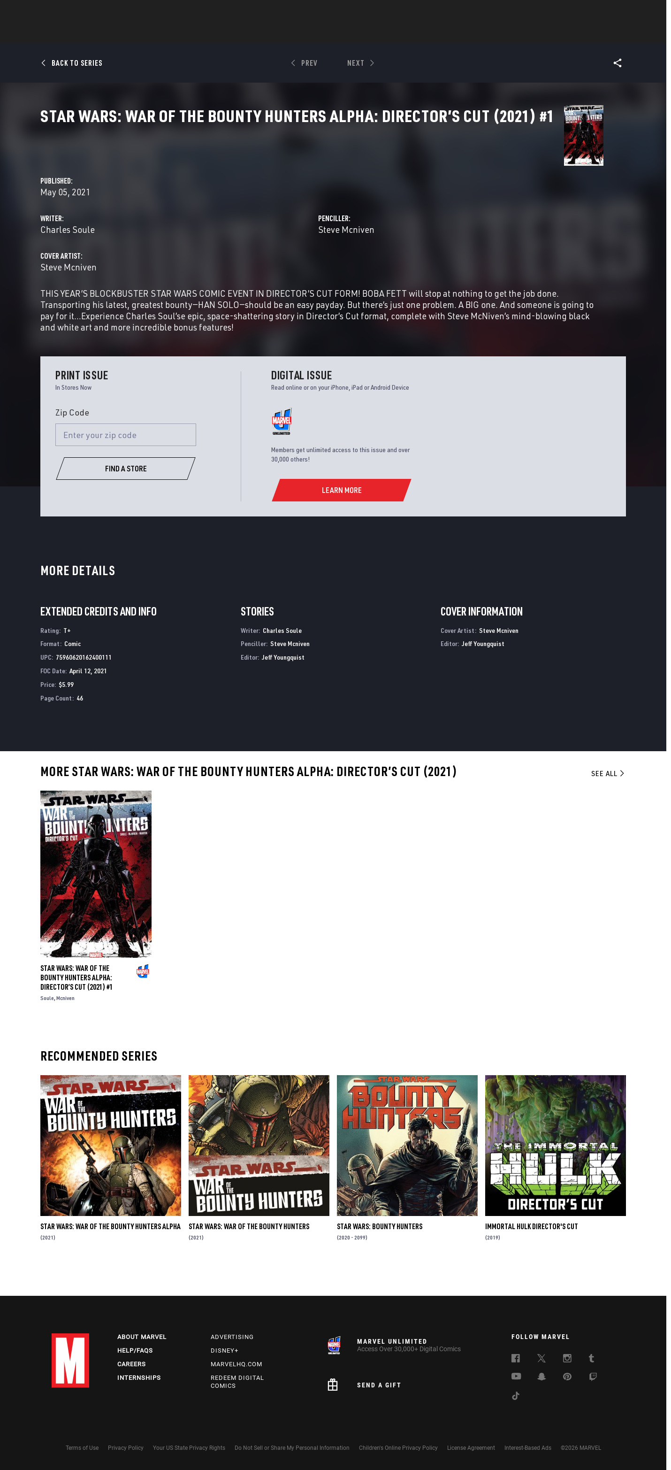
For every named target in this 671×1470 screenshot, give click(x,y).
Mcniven (65, 1022)
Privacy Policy (126, 1448)
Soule (47, 1022)
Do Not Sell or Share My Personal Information (292, 1448)
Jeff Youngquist (283, 682)
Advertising (232, 1337)
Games (401, 33)
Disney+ (224, 1351)
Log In (86, 12)
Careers (131, 1364)
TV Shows (361, 33)
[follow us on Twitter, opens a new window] (541, 1360)
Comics (228, 33)
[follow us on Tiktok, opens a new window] (515, 1397)
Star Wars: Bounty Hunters (379, 1251)
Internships (139, 1377)
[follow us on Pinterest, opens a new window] (567, 1378)
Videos (438, 33)
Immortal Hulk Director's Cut (531, 1251)
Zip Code (72, 437)
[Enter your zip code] (126, 460)
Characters (274, 33)
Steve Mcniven (434, 221)
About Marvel (142, 1337)
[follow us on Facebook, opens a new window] (515, 1360)
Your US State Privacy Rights (189, 1448)
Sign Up (117, 12)
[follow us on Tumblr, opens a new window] (591, 1360)
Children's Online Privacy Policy (398, 1448)
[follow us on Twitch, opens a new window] (593, 1379)
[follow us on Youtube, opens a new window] (516, 1377)
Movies (320, 33)
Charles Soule (243, 221)
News (193, 33)
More (472, 33)
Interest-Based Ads (527, 1448)
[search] (603, 12)
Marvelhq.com (236, 1364)
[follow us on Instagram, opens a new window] (567, 1360)
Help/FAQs (135, 1351)
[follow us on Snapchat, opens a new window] (541, 1378)
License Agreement (471, 1448)
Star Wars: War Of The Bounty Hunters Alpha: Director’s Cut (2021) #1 (76, 1002)
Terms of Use (82, 1448)
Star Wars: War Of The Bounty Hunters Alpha (110, 1251)
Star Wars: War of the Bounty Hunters (249, 1251)
